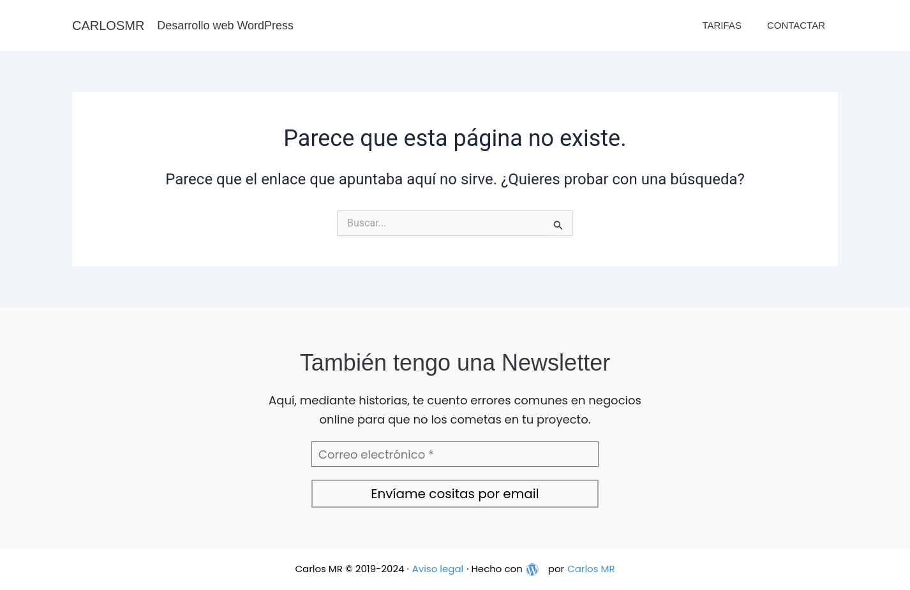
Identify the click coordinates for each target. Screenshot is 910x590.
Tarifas (721, 25)
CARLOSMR (108, 25)
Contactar (796, 25)
